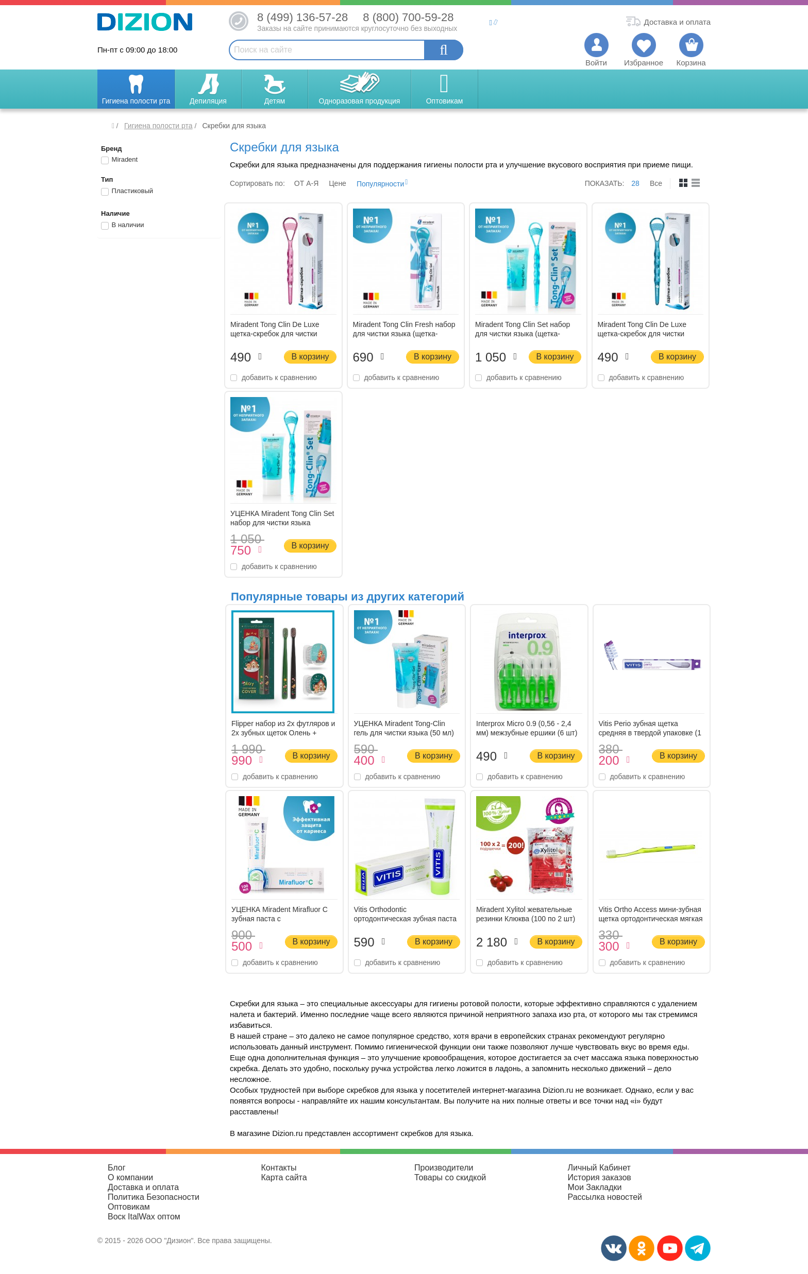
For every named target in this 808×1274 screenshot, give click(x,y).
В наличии (122, 225)
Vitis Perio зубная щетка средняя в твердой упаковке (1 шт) (650, 732)
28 (635, 183)
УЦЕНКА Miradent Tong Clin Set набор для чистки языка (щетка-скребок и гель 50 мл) (282, 522)
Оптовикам (129, 1206)
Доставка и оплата (143, 1187)
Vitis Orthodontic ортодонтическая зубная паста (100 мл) (405, 918)
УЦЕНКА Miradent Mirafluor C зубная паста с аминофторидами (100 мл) (279, 918)
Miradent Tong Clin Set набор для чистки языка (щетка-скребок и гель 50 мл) (522, 333)
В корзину (310, 356)
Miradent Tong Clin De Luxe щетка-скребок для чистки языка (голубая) (642, 333)
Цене (337, 183)
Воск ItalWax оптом (144, 1216)
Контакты (279, 1167)
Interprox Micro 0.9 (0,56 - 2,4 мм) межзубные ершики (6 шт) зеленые (526, 732)
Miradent (119, 160)
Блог (117, 1167)
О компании (130, 1177)
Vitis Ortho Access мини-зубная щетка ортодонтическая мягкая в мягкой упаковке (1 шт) (651, 918)
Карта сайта (284, 1177)
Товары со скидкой (450, 1177)
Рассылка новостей (605, 1197)
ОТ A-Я (306, 183)
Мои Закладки (595, 1187)
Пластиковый (127, 191)
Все (656, 183)
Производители (444, 1167)
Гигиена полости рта (158, 126)
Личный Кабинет (599, 1167)
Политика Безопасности (153, 1197)
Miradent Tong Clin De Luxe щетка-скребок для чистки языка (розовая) (274, 333)
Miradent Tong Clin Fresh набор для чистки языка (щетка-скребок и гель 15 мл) (404, 333)
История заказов (599, 1177)
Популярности (380, 184)
